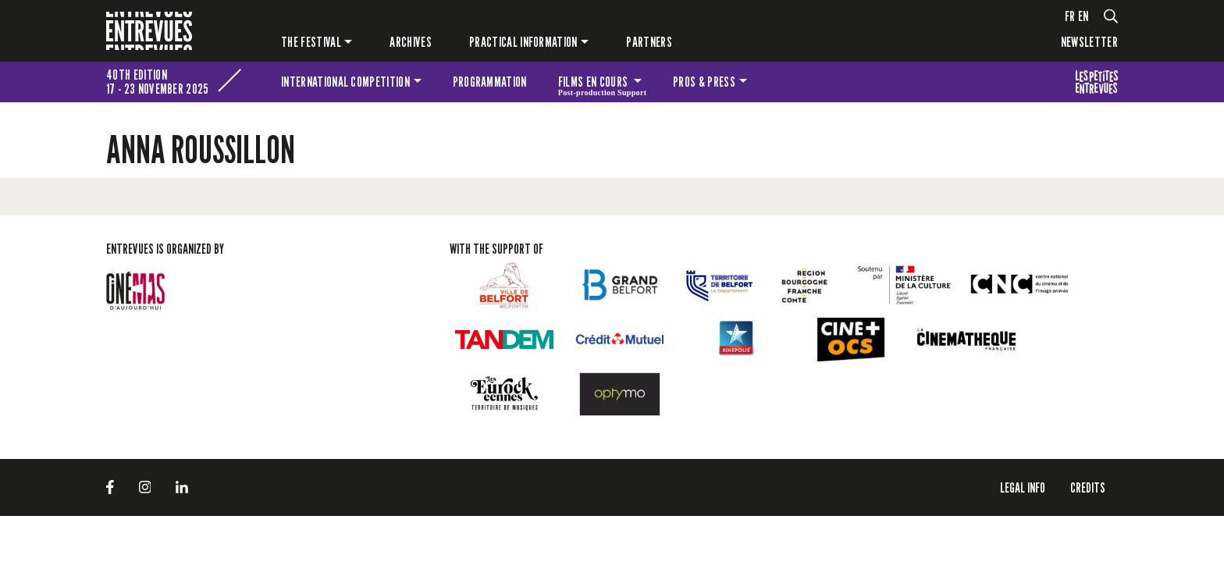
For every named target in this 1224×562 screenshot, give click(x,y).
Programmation (490, 81)
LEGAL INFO (1022, 487)
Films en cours (602, 84)
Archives (411, 42)
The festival (311, 42)
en (1083, 16)
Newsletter (1089, 42)
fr (1070, 16)
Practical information (523, 42)
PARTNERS (649, 42)
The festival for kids (1097, 82)
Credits (1087, 487)
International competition (345, 81)
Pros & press (704, 81)
